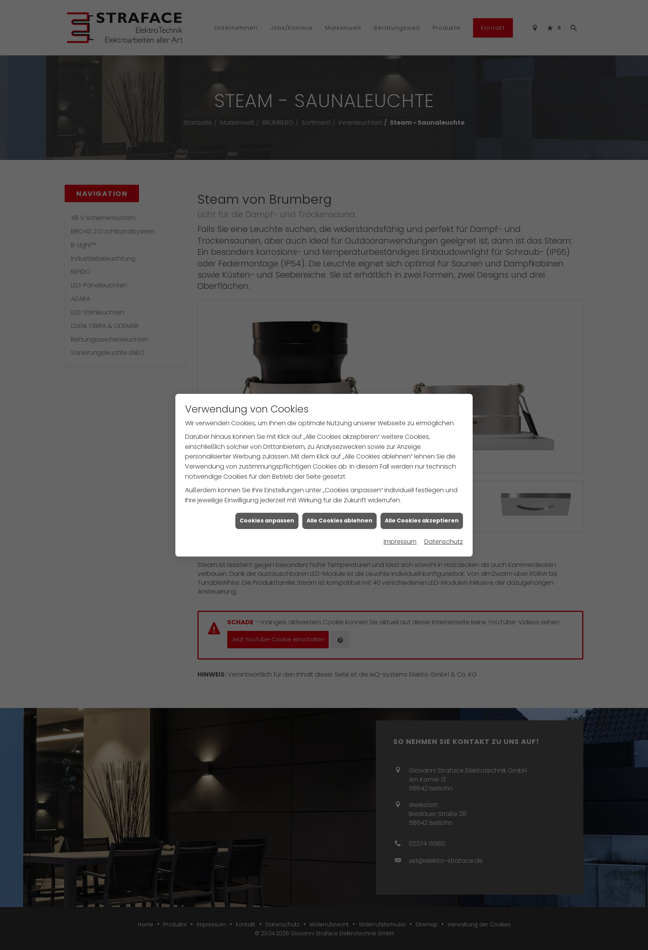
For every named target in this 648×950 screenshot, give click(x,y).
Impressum (400, 516)
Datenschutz (443, 516)
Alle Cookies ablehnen (339, 496)
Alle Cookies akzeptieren (422, 496)
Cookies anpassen (267, 496)
